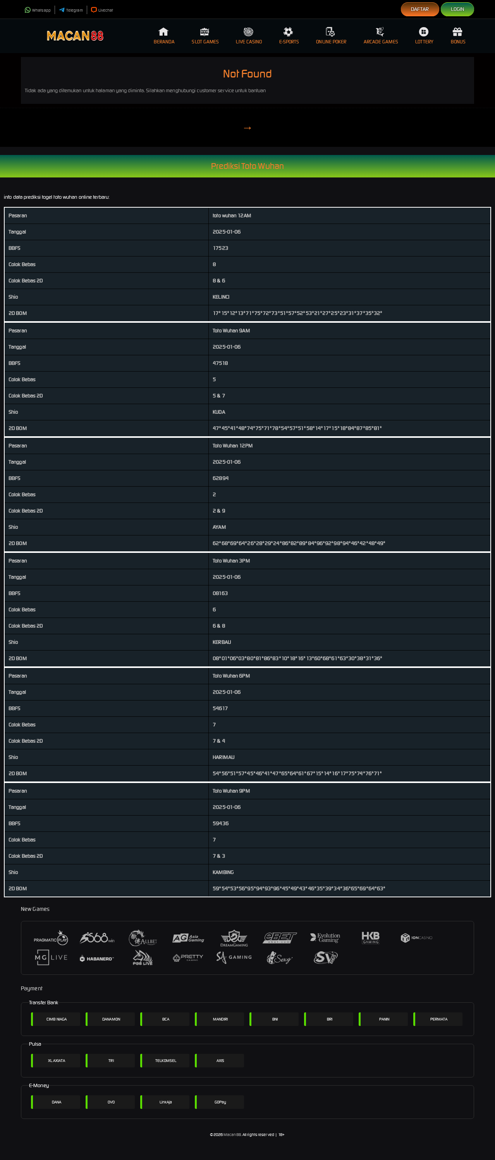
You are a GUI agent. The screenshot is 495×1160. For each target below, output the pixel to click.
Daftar (420, 9)
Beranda (164, 36)
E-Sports (289, 36)
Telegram (71, 10)
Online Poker (331, 36)
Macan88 (232, 1134)
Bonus (458, 36)
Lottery (424, 36)
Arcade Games (381, 36)
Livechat (102, 10)
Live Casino (249, 36)
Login (457, 9)
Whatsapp (38, 10)
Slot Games (205, 36)
